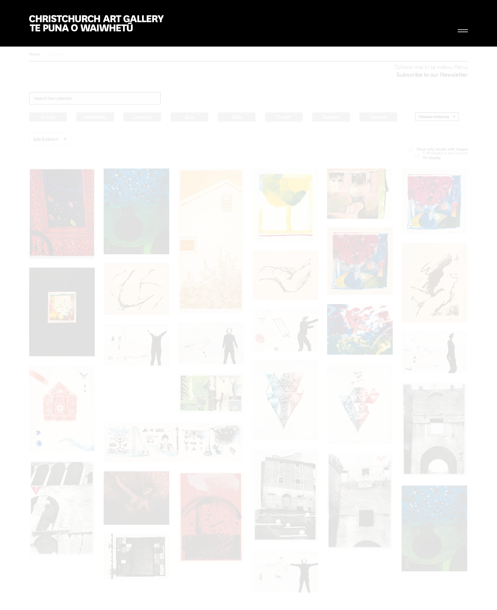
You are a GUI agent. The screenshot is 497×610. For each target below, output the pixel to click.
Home (34, 54)
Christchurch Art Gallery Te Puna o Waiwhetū (96, 23)
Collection (55, 54)
